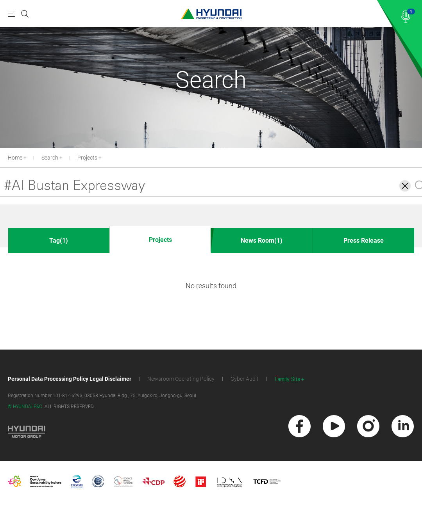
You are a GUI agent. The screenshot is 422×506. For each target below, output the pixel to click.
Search (49, 157)
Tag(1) (58, 240)
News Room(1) (262, 240)
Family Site (287, 379)
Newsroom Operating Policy (181, 379)
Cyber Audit (245, 379)
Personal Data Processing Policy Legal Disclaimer (69, 379)
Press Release (363, 240)
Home (15, 157)
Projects (87, 157)
